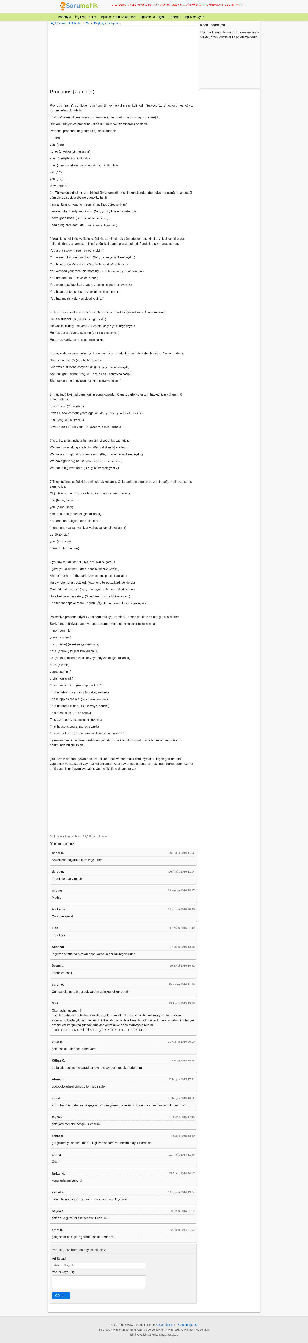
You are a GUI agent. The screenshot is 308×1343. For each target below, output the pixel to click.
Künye (160, 1324)
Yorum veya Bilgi (63, 1272)
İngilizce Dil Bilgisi (151, 17)
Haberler (175, 17)
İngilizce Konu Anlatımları (118, 17)
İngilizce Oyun (194, 17)
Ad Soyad (59, 1258)
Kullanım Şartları (188, 1324)
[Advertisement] (123, 57)
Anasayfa (64, 17)
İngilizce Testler (85, 17)
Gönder (61, 1295)
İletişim (170, 1324)
